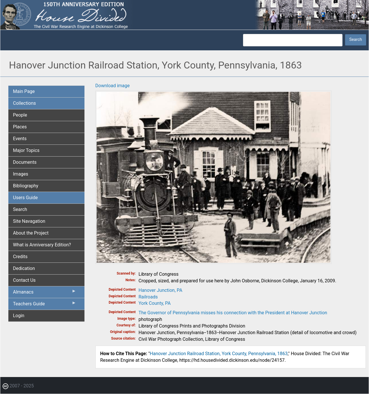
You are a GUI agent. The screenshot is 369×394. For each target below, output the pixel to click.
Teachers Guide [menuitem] (44, 305)
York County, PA (155, 303)
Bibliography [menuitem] (25, 186)
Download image (112, 85)
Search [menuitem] (20, 209)
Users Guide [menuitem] (25, 197)
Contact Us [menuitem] (24, 280)
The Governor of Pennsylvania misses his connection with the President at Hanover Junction (233, 312)
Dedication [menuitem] (24, 268)
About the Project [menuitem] (30, 233)
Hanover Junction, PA (160, 290)
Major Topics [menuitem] (26, 150)
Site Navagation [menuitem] (29, 221)
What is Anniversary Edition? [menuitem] (42, 245)
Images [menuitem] (20, 174)
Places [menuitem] (20, 127)
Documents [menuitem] (25, 162)
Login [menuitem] (18, 315)
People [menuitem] (20, 115)
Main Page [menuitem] (24, 91)
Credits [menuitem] (20, 256)
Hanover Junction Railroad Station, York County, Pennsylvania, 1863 (219, 353)
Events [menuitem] (20, 138)
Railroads (148, 297)
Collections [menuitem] (24, 103)
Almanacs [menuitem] (44, 293)
